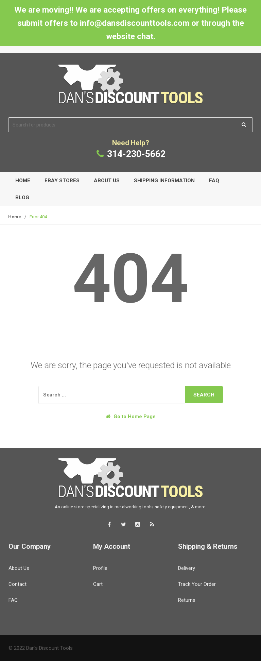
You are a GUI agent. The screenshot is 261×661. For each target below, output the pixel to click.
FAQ (214, 180)
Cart (98, 584)
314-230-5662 (136, 154)
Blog (22, 197)
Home (22, 180)
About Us (107, 180)
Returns (186, 600)
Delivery (186, 568)
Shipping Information (164, 180)
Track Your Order (197, 584)
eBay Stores (62, 180)
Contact (17, 584)
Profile (100, 568)
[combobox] (121, 125)
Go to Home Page (131, 416)
